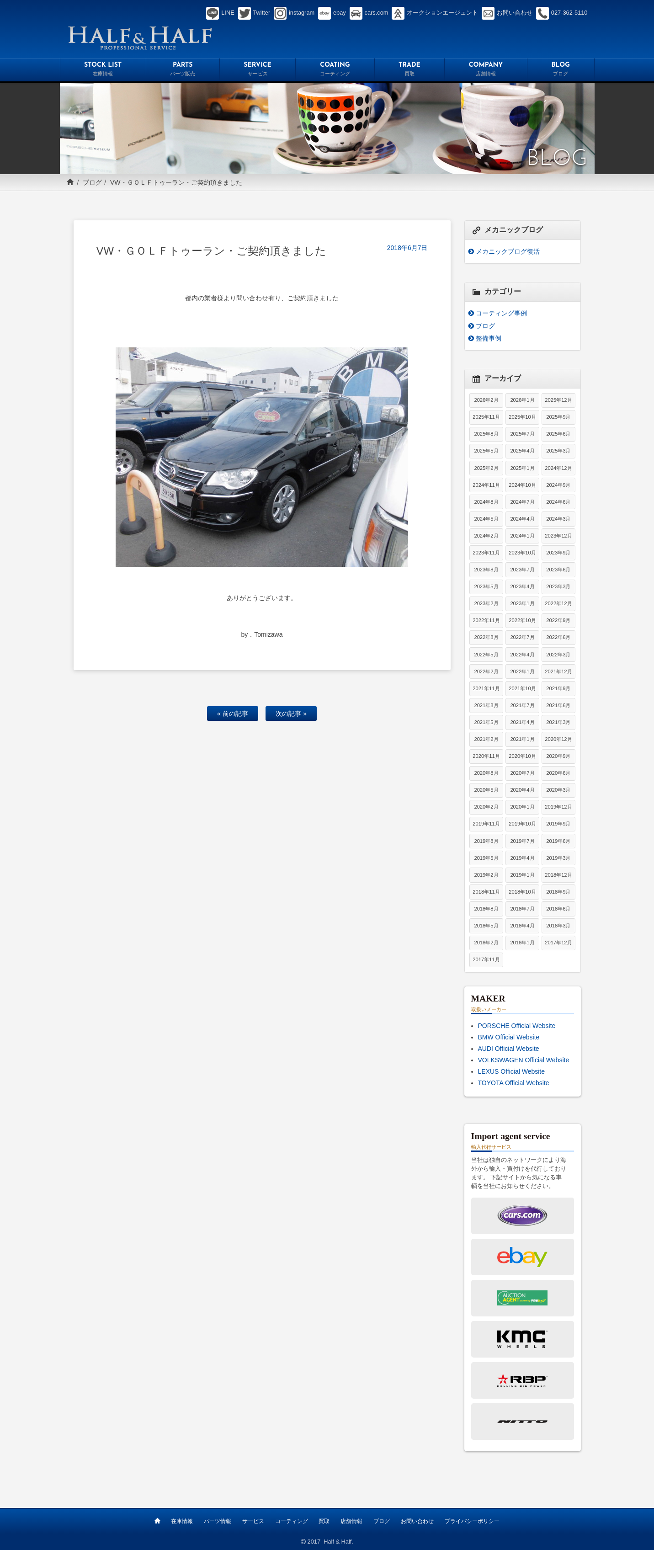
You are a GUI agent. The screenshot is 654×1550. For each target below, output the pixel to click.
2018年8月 (486, 908)
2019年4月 (522, 858)
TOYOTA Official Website (513, 1083)
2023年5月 (486, 586)
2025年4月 (522, 450)
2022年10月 (522, 620)
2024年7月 (522, 502)
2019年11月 (486, 823)
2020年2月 (486, 807)
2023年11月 (486, 552)
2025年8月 (486, 434)
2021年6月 (558, 705)
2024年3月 (558, 519)
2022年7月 (522, 637)
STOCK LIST (103, 70)
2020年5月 (486, 790)
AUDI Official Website (508, 1048)
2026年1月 (522, 400)
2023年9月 (558, 552)
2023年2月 (486, 603)
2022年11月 (486, 620)
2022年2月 (486, 671)
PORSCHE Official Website (517, 1025)
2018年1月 (522, 942)
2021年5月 (486, 722)
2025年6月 (558, 434)
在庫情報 (182, 1521)
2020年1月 (522, 807)
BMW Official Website (509, 1037)
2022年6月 (558, 637)
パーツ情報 (217, 1521)
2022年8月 (486, 637)
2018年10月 (522, 892)
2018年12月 (558, 875)
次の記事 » (291, 713)
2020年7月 (522, 773)
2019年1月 (522, 875)
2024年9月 (558, 485)
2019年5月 (486, 858)
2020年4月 (522, 790)
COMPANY (485, 70)
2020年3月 (558, 790)
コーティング (291, 1521)
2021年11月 (486, 688)
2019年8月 (486, 841)
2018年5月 (486, 925)
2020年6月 (558, 773)
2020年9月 (558, 756)
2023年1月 (522, 603)
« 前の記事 (232, 713)
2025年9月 (558, 417)
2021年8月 (486, 705)
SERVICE (257, 70)
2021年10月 (522, 688)
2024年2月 (486, 535)
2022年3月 (558, 654)
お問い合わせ (417, 1521)
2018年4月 (522, 925)
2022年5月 (486, 654)
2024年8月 (486, 502)
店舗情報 (351, 1521)
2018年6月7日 (407, 247)
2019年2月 (486, 875)
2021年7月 (522, 705)
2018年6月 (558, 908)
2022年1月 (522, 671)
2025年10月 (522, 417)
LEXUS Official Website (511, 1071)
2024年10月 (522, 485)
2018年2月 (486, 942)
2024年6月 (558, 502)
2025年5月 (486, 450)
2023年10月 (522, 552)
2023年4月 (522, 586)
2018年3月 (558, 925)
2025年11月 (486, 417)
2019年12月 (558, 807)
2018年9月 (558, 892)
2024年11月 (486, 485)
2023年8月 (486, 569)
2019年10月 (522, 823)
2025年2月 (486, 468)
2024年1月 (522, 535)
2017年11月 (486, 959)
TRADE (409, 70)
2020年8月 (486, 773)
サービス (253, 1521)
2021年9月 (558, 688)
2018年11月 (486, 892)
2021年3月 (558, 722)
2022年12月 (558, 603)
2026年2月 (486, 400)
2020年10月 (522, 756)
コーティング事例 (501, 313)
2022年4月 (522, 654)
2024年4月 (522, 519)
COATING (334, 70)
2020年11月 (486, 756)
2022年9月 (558, 620)
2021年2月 (486, 739)
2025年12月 (558, 400)
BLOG (561, 70)
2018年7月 (522, 908)
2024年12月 (558, 468)
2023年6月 (558, 569)
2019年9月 (558, 823)
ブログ (92, 182)
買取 (324, 1521)
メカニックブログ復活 (508, 251)
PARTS (183, 70)
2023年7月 (522, 569)
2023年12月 (558, 535)
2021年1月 (522, 739)
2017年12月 (558, 942)
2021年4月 (522, 722)
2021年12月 (558, 671)
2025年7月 (522, 434)
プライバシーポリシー (472, 1521)
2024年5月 (486, 519)
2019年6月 (558, 841)
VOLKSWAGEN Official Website (523, 1060)
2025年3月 (558, 450)
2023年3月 (558, 586)
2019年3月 (558, 858)
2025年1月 (522, 468)
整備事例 (488, 338)
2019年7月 (522, 841)
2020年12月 (558, 739)
